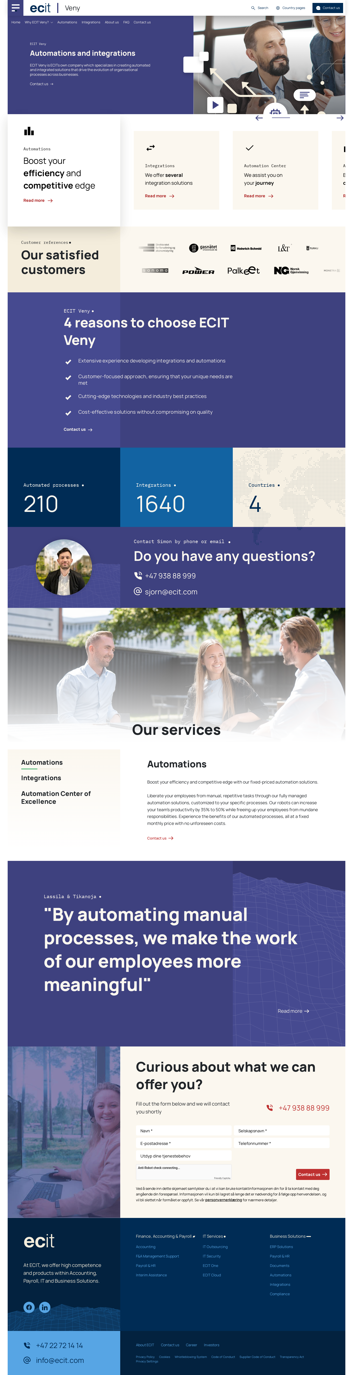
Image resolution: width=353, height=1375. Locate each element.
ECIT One (230, 1265)
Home (15, 22)
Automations (67, 22)
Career (191, 1344)
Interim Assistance (163, 1275)
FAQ (126, 22)
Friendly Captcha (222, 1178)
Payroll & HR (163, 1265)
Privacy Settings (147, 1361)
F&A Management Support (163, 1256)
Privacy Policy (145, 1357)
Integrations (91, 22)
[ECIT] (40, 7)
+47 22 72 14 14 (53, 1345)
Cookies (164, 1357)
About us (112, 22)
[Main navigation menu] (15, 8)
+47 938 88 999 (170, 576)
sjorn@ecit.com (171, 592)
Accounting (163, 1246)
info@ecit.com (53, 1360)
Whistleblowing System (191, 1357)
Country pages (290, 8)
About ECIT (145, 1344)
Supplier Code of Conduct (257, 1357)
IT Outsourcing (230, 1246)
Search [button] (259, 8)
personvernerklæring (223, 1199)
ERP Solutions (297, 1246)
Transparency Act (292, 1357)
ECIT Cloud (230, 1275)
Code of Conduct (223, 1357)
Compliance (297, 1294)
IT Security (230, 1256)
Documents (297, 1265)
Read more (38, 200)
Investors (211, 1344)
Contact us (328, 8)
